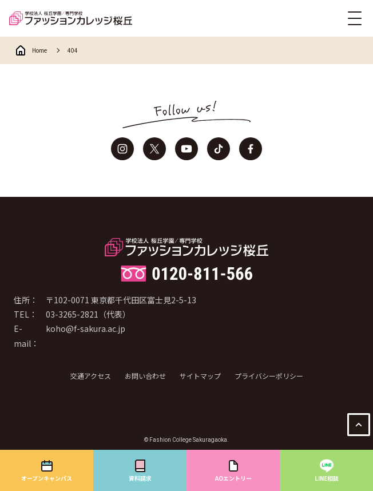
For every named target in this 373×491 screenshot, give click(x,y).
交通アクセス (90, 376)
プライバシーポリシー (269, 376)
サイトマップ (200, 376)
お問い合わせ (145, 376)
